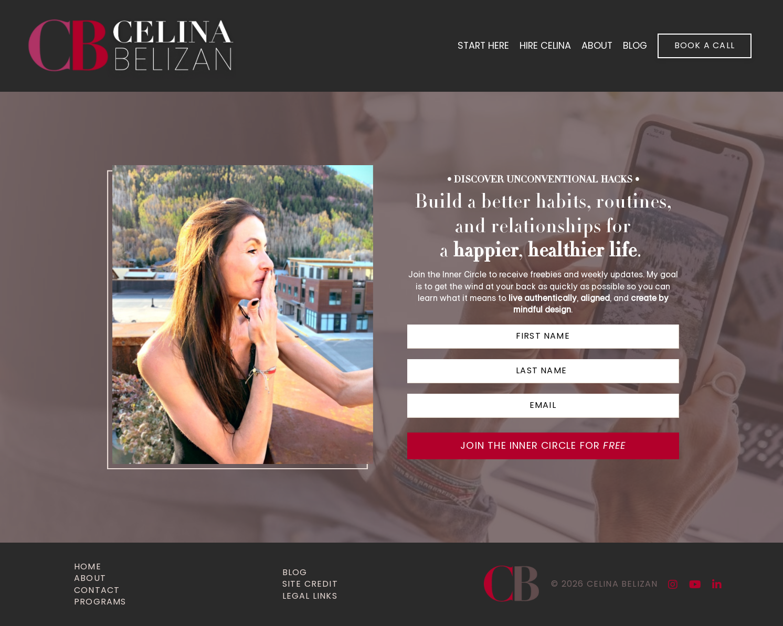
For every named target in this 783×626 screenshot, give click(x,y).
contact (97, 590)
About (596, 45)
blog (634, 45)
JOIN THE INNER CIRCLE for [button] (543, 445)
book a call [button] (704, 45)
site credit (310, 584)
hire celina (544, 45)
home (87, 567)
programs (100, 602)
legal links (309, 596)
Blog (295, 572)
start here (480, 45)
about (90, 578)
